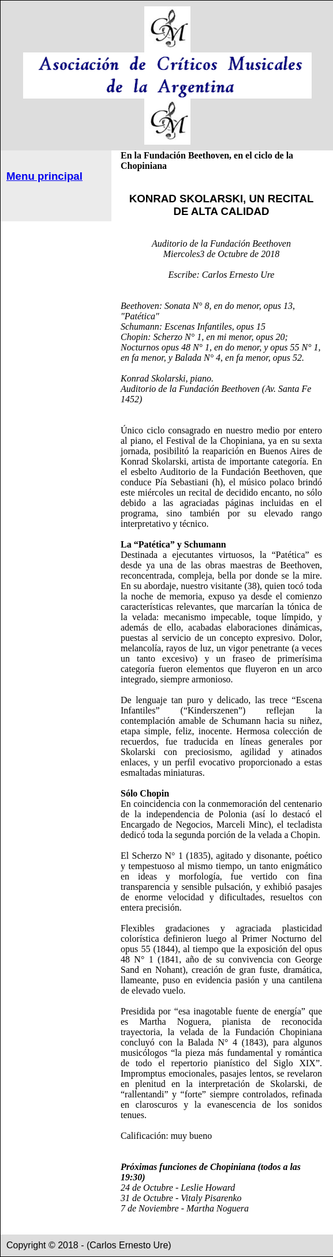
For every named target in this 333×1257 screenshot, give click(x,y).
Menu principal (44, 176)
